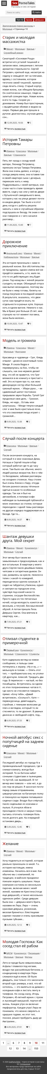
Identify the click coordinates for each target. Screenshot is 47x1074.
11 (43, 1043)
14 (24, 1048)
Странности (19, 154)
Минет (9, 48)
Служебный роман (13, 52)
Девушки (39, 19)
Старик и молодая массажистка (19, 39)
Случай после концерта (23, 438)
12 (10, 1048)
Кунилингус (31, 548)
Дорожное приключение (15, 243)
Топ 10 (20, 19)
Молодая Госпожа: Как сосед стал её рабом (23, 943)
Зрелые (30, 48)
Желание (11, 843)
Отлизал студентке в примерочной (21, 640)
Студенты (34, 653)
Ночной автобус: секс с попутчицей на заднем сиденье (23, 741)
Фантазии (20, 351)
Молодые (7, 29)
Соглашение (25, 1064)
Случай (7, 449)
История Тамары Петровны (17, 141)
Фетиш (28, 957)
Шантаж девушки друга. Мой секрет (19, 538)
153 (36, 1048)
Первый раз (12, 650)
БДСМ (9, 953)
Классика (21, 151)
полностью (20, 128)
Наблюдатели (11, 257)
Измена (10, 151)
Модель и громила (19, 340)
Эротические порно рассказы (18, 25)
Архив (29, 19)
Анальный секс (14, 253)
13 (17, 1048)
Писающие (34, 953)
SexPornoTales (14, 1062)
